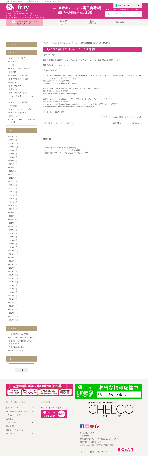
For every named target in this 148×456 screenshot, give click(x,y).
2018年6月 (13, 296)
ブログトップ (47, 43)
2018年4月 (13, 303)
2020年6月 (13, 233)
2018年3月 (13, 306)
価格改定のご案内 (16, 351)
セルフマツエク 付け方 (18, 79)
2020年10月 (13, 219)
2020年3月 (13, 244)
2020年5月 (13, 237)
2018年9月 (13, 285)
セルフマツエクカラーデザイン (21, 109)
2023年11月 (13, 147)
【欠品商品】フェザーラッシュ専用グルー (60, 123)
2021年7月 (13, 188)
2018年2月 (13, 309)
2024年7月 (13, 140)
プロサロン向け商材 (111, 9)
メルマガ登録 (11, 422)
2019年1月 (13, 271)
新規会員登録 (11, 426)
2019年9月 (13, 258)
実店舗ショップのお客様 (18, 75)
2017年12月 (13, 316)
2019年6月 (13, 264)
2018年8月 (13, 289)
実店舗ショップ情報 (16, 89)
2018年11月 (13, 278)
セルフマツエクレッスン (18, 93)
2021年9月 (13, 181)
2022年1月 (13, 168)
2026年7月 (13, 136)
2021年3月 (13, 202)
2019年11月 (13, 254)
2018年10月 (13, 282)
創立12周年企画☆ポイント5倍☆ (21, 338)
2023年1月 (13, 157)
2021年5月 (13, 195)
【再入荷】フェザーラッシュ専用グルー (126, 123)
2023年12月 (13, 143)
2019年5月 (13, 268)
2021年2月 (13, 206)
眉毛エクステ (14, 116)
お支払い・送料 (12, 408)
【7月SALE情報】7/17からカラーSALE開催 (69, 49)
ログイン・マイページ (14, 430)
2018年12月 (13, 275)
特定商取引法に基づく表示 (16, 411)
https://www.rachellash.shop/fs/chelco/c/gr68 (60, 94)
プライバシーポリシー (14, 415)
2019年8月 (13, 261)
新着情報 (12, 72)
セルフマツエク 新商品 (18, 102)
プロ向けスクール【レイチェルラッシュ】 (22, 121)
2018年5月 (13, 299)
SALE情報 (13, 106)
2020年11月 (13, 216)
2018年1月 (13, 313)
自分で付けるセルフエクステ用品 (128, 9)
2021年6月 (13, 192)
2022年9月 (13, 161)
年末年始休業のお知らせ (18, 347)
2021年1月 (13, 209)
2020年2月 (13, 247)
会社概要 (9, 419)
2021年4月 (13, 199)
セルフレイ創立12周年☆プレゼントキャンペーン (22, 342)
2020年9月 (13, 223)
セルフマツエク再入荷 (17, 113)
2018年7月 (13, 292)
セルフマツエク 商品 (17, 58)
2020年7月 (13, 230)
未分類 (11, 65)
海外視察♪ (13, 62)
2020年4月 (13, 240)
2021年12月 (13, 171)
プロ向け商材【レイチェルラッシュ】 (66, 43)
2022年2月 (13, 164)
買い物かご (10, 434)
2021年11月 (13, 174)
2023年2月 (13, 154)
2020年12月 (13, 213)
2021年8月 (13, 185)
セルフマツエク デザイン (18, 86)
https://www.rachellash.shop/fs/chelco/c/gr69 (60, 83)
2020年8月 (13, 226)
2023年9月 (13, 150)
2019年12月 (13, 251)
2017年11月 (13, 320)
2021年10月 (13, 178)
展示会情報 (13, 82)
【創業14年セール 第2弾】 (19, 334)
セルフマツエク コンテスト (19, 68)
